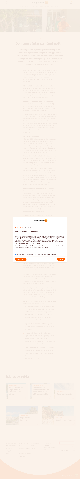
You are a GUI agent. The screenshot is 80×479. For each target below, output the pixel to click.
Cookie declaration (19, 228)
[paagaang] (15, 254)
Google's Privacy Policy (42, 247)
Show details (28, 228)
